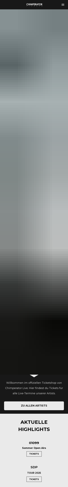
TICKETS (34, 339)
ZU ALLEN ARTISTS (34, 290)
